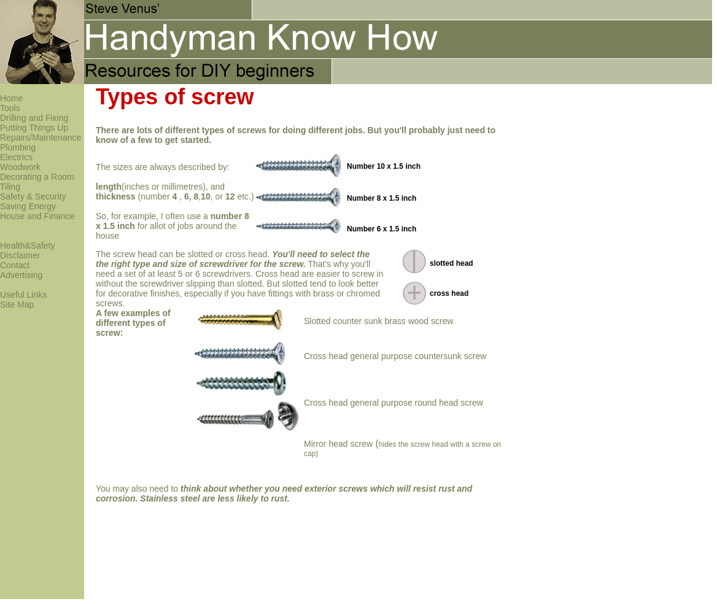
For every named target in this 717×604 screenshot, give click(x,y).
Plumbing (18, 147)
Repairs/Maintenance (40, 137)
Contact (14, 265)
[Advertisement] (506, 228)
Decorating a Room (37, 177)
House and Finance (37, 216)
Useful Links (23, 295)
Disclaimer (20, 255)
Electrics (16, 157)
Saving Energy (28, 206)
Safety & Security (33, 196)
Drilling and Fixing (34, 118)
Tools (10, 108)
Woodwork (20, 167)
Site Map (17, 304)
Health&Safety (27, 245)
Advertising (21, 275)
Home (11, 98)
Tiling (10, 187)
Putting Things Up (34, 128)
